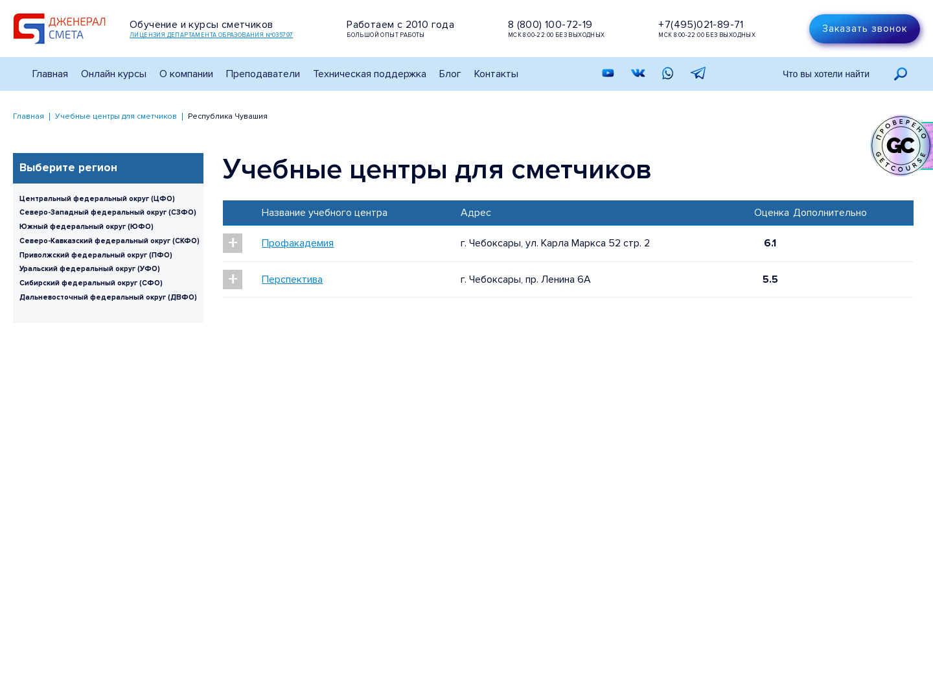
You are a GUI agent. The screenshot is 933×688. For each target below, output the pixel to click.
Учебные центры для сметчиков (116, 116)
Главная (50, 73)
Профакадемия (298, 243)
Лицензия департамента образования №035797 (211, 35)
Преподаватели (263, 73)
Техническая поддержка (369, 73)
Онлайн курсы (113, 73)
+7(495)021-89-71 (700, 24)
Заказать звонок (864, 28)
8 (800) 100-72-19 (550, 24)
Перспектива (292, 279)
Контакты (496, 73)
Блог (450, 73)
